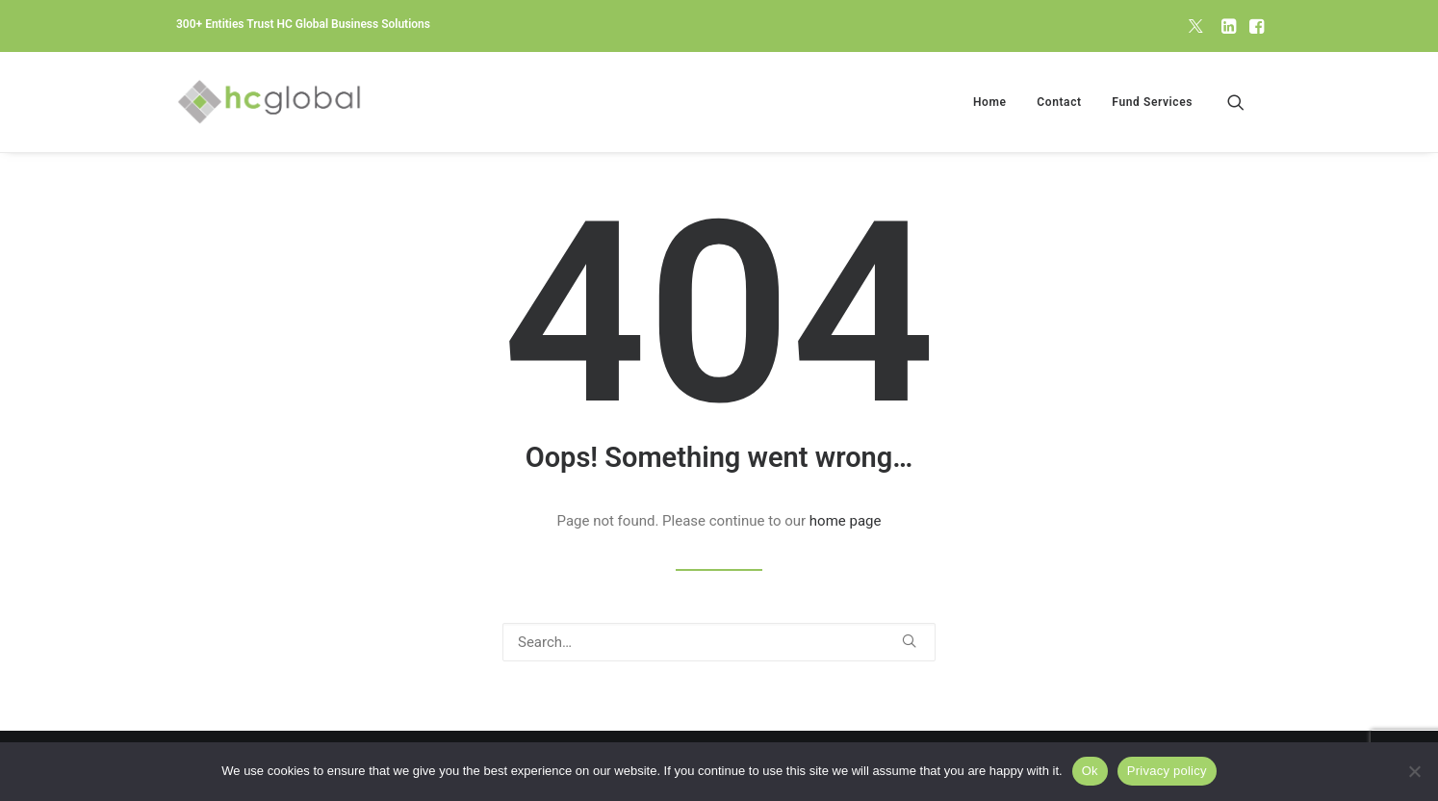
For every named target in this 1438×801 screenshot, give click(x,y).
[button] (1196, 26)
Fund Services (1152, 102)
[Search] (719, 642)
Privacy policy (1167, 770)
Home (990, 102)
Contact (1059, 102)
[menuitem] (1196, 26)
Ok (1090, 770)
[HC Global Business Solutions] (269, 102)
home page (845, 521)
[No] (1414, 771)
